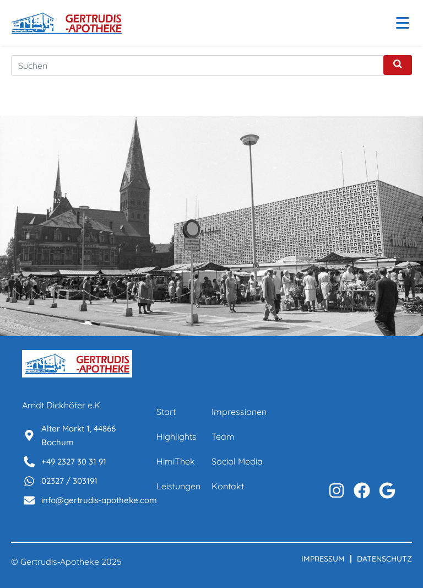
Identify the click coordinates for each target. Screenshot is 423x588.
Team (223, 436)
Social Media (237, 461)
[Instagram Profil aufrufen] (336, 490)
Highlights (176, 436)
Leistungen (178, 486)
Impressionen (239, 411)
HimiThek (175, 461)
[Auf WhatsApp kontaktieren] (387, 490)
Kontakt (228, 486)
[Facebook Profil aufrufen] (362, 490)
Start (166, 411)
